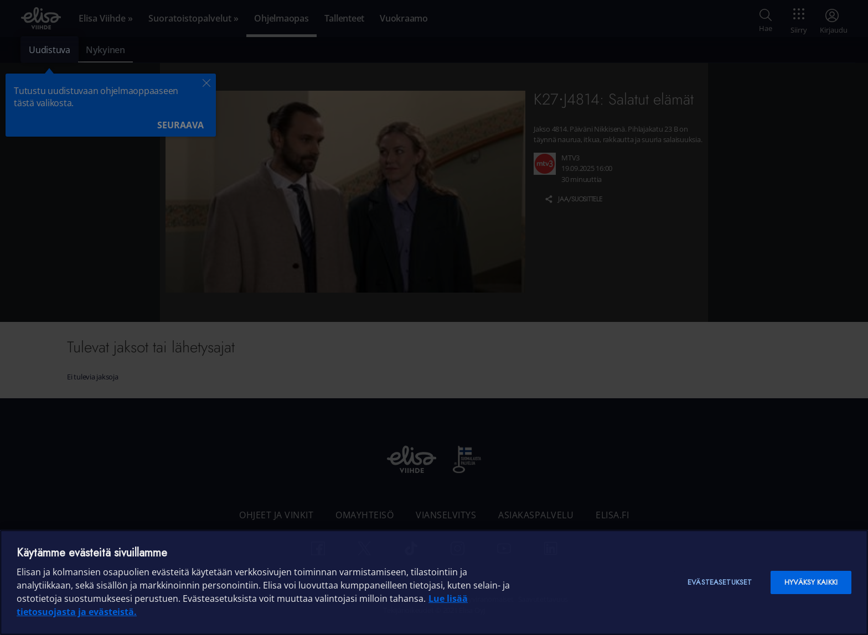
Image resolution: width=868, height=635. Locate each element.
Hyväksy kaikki (811, 582)
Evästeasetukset (720, 582)
